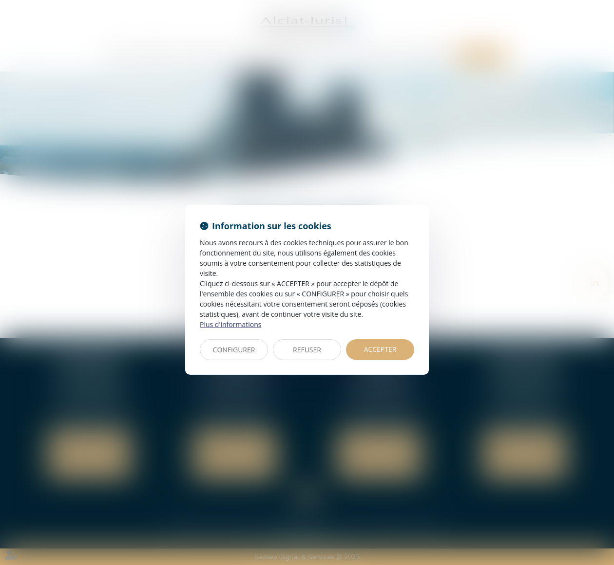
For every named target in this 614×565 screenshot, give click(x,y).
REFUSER (307, 349)
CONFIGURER (234, 349)
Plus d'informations (230, 324)
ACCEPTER (380, 349)
